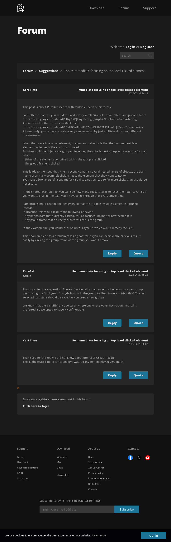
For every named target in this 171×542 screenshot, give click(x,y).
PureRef (28, 270)
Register (147, 47)
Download (90, 6)
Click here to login (36, 404)
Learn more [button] (99, 535)
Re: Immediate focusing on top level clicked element (110, 270)
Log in (130, 47)
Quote (139, 253)
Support (148, 6)
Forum (120, 6)
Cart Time (30, 90)
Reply (115, 253)
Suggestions (48, 71)
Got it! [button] (155, 535)
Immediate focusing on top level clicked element (113, 90)
